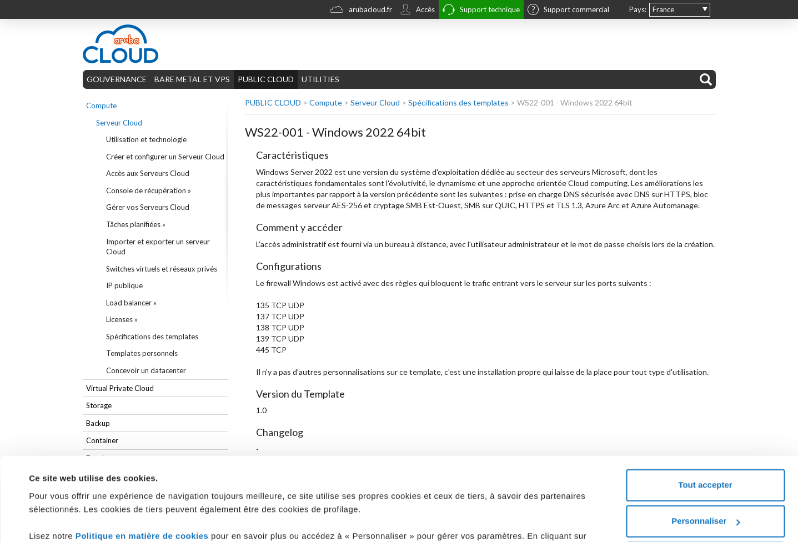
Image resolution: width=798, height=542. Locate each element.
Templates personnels (142, 353)
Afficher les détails (66, 520)
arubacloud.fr (361, 11)
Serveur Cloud (119, 122)
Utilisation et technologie (146, 139)
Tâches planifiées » (135, 224)
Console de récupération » (148, 190)
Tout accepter (705, 411)
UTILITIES (320, 79)
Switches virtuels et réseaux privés (161, 268)
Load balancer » (131, 302)
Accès (417, 10)
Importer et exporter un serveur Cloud (158, 247)
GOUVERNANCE (117, 79)
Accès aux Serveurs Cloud (147, 173)
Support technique (481, 10)
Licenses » (122, 319)
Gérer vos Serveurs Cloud (147, 207)
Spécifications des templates (152, 336)
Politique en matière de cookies (143, 463)
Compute (101, 105)
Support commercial (568, 10)
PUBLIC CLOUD (266, 79)
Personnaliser (705, 448)
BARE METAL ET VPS (192, 79)
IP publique (124, 285)
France (663, 9)
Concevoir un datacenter (146, 370)
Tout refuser (705, 484)
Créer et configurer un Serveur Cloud (165, 156)
